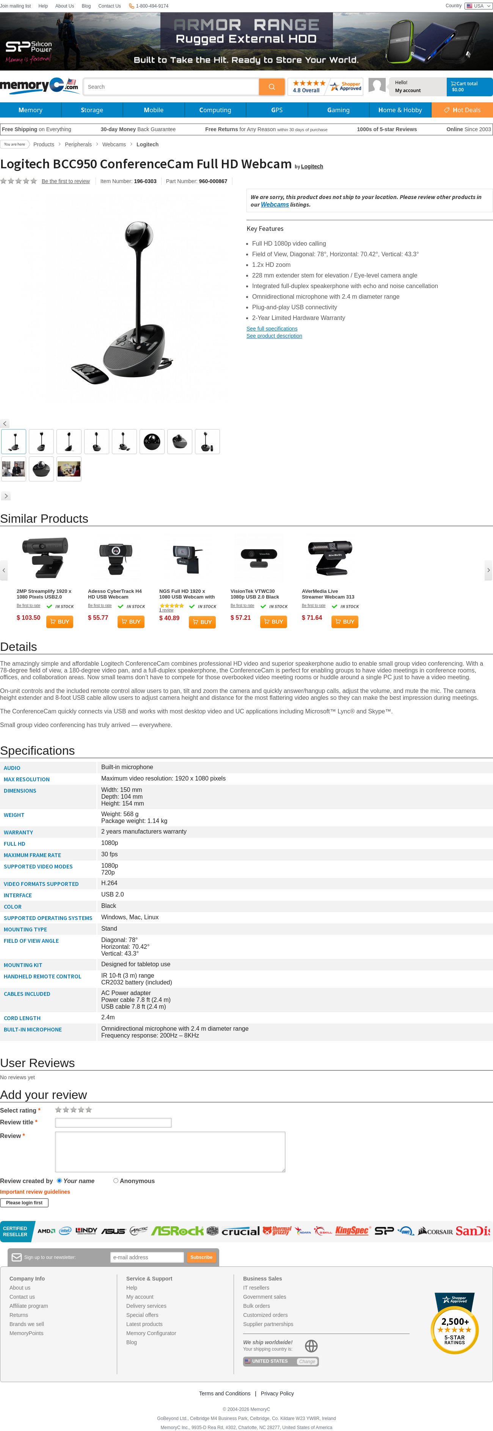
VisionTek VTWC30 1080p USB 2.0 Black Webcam (255, 594)
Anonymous (134, 1181)
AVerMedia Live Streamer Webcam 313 (328, 594)
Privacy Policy (277, 1393)
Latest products (144, 1324)
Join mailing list (15, 6)
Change (307, 1361)
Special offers (142, 1315)
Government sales (264, 1297)
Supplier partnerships (268, 1324)
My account (408, 91)
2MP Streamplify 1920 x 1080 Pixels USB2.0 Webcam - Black (44, 594)
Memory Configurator (151, 1333)
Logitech (312, 166)
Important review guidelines (35, 1192)
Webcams (275, 204)
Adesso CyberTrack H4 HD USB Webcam (115, 594)
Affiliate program (28, 1306)
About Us (64, 6)
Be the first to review (66, 181)
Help (43, 6)
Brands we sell (26, 1324)
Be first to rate (28, 605)
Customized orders (265, 1315)
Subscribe (201, 1257)
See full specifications (272, 329)
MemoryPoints (26, 1333)
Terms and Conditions (224, 1393)
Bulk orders (256, 1306)
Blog (86, 6)
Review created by (26, 1181)
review (166, 610)
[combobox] (171, 86)
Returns (18, 1315)
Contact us (22, 1297)
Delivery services (146, 1306)
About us (19, 1288)
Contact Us (109, 6)
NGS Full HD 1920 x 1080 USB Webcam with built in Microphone (187, 594)
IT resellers (256, 1288)
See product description (274, 336)
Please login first (24, 1202)
